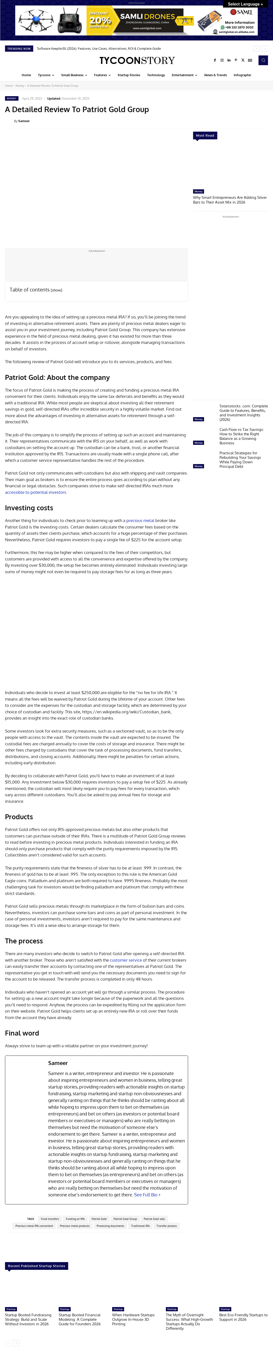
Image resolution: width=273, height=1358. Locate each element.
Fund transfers (50, 1219)
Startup (10, 1309)
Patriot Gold (99, 1219)
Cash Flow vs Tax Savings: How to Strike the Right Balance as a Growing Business (242, 436)
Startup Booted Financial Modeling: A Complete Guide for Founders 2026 (80, 1319)
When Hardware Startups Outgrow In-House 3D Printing (133, 1319)
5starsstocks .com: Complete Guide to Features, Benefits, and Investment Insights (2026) (244, 412)
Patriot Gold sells (154, 1219)
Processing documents (110, 1226)
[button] (263, 60)
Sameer (24, 121)
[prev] (257, 48)
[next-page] (16, 1343)
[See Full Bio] (160, 1194)
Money (20, 85)
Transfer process (167, 1226)
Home (8, 85)
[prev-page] (8, 1343)
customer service (126, 960)
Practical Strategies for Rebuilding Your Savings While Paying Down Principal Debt (240, 459)
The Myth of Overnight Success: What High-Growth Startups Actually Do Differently (189, 1322)
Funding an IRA (75, 1219)
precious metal (140, 520)
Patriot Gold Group (125, 1219)
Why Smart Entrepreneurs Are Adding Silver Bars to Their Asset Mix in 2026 (230, 199)
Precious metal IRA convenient (34, 1226)
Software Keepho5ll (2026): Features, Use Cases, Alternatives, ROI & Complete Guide (99, 48)
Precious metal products (75, 1226)
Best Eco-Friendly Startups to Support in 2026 (243, 1317)
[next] (265, 48)
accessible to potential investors (35, 492)
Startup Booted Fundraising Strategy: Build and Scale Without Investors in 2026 (28, 1319)
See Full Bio (146, 1194)
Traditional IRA (140, 1226)
